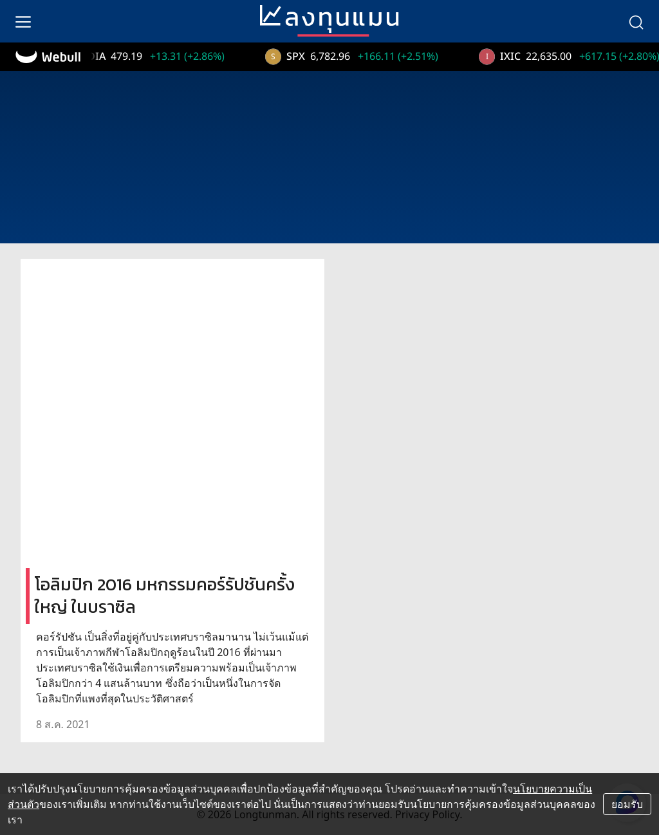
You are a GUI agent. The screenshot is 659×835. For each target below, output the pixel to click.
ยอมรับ (627, 804)
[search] (636, 21)
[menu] (23, 21)
